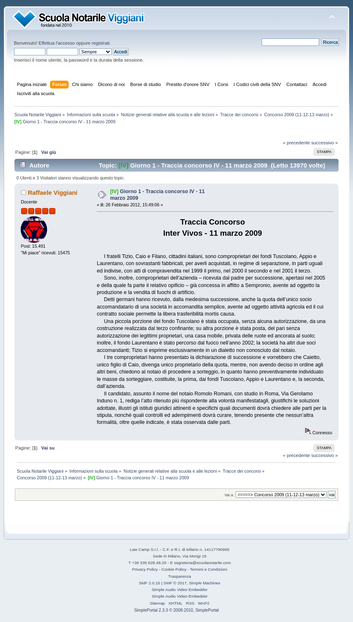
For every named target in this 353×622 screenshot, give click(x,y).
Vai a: (229, 495)
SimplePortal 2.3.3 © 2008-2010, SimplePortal (176, 610)
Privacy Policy (145, 569)
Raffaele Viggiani (52, 192)
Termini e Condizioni (208, 569)
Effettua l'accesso (56, 43)
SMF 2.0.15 (149, 583)
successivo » (324, 142)
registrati (101, 43)
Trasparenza (179, 576)
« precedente (296, 142)
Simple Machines (204, 583)
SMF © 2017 (175, 583)
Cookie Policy (174, 569)
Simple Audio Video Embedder (180, 589)
